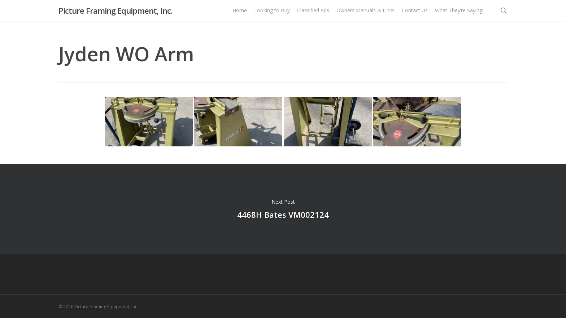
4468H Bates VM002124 (283, 209)
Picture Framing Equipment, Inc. (115, 14)
